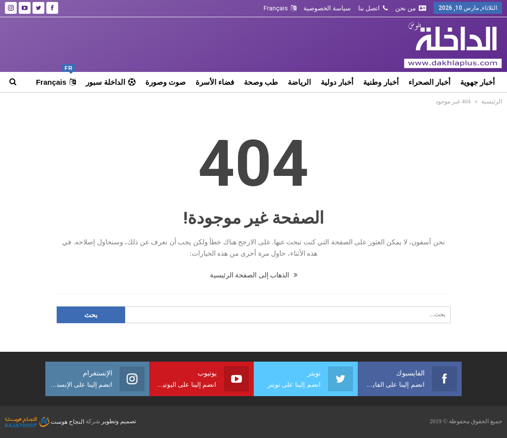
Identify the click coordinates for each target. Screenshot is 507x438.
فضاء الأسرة (215, 82)
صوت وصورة (165, 82)
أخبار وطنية (380, 82)
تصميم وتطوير (118, 421)
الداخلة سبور (110, 82)
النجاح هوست (44, 421)
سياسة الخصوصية (327, 8)
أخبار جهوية (477, 82)
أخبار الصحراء (429, 82)
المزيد (66, 82)
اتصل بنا (373, 8)
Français (280, 8)
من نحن (410, 8)
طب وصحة (261, 82)
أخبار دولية (337, 82)
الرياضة (299, 82)
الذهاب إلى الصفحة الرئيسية (254, 275)
